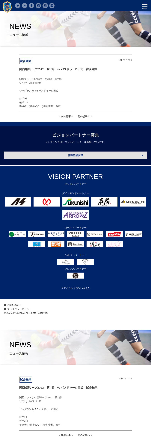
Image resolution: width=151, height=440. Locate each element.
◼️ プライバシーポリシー (18, 308)
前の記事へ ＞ (85, 116)
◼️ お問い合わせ (13, 304)
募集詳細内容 (75, 155)
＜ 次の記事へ (65, 116)
